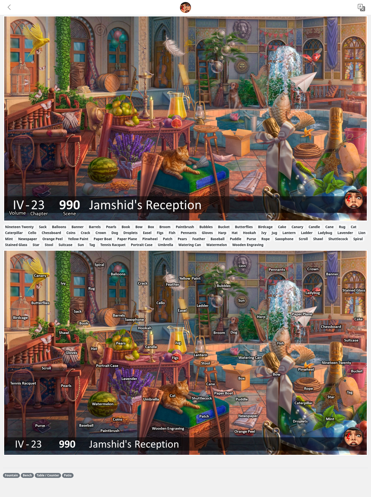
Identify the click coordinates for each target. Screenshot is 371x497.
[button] (9, 7)
